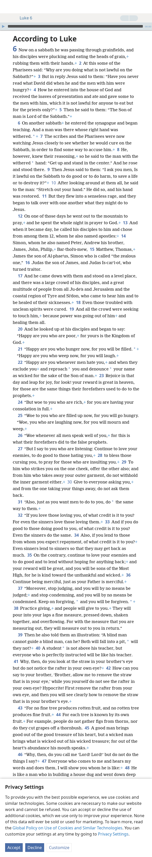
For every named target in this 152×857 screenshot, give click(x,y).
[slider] (75, 26)
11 (44, 196)
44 (58, 714)
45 (87, 728)
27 (20, 449)
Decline (35, 847)
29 (124, 462)
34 (76, 535)
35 (29, 555)
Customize (59, 847)
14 (123, 236)
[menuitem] (7, 6)
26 (20, 435)
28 (100, 455)
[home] (7, 6)
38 (16, 608)
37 (20, 588)
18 (78, 302)
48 (127, 768)
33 (107, 522)
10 (53, 183)
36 (128, 575)
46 (20, 754)
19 (71, 309)
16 (27, 262)
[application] (76, 26)
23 (101, 375)
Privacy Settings (113, 834)
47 (44, 761)
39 (20, 635)
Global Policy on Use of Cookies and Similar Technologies (67, 828)
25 (20, 415)
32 (20, 515)
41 (16, 661)
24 (20, 402)
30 (69, 482)
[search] (146, 7)
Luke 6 (23, 18)
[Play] (3, 26)
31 (20, 502)
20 (20, 329)
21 (20, 349)
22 (20, 362)
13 (125, 222)
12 (20, 216)
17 (20, 276)
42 (108, 668)
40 (38, 648)
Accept (13, 847)
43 (20, 708)
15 (92, 249)
